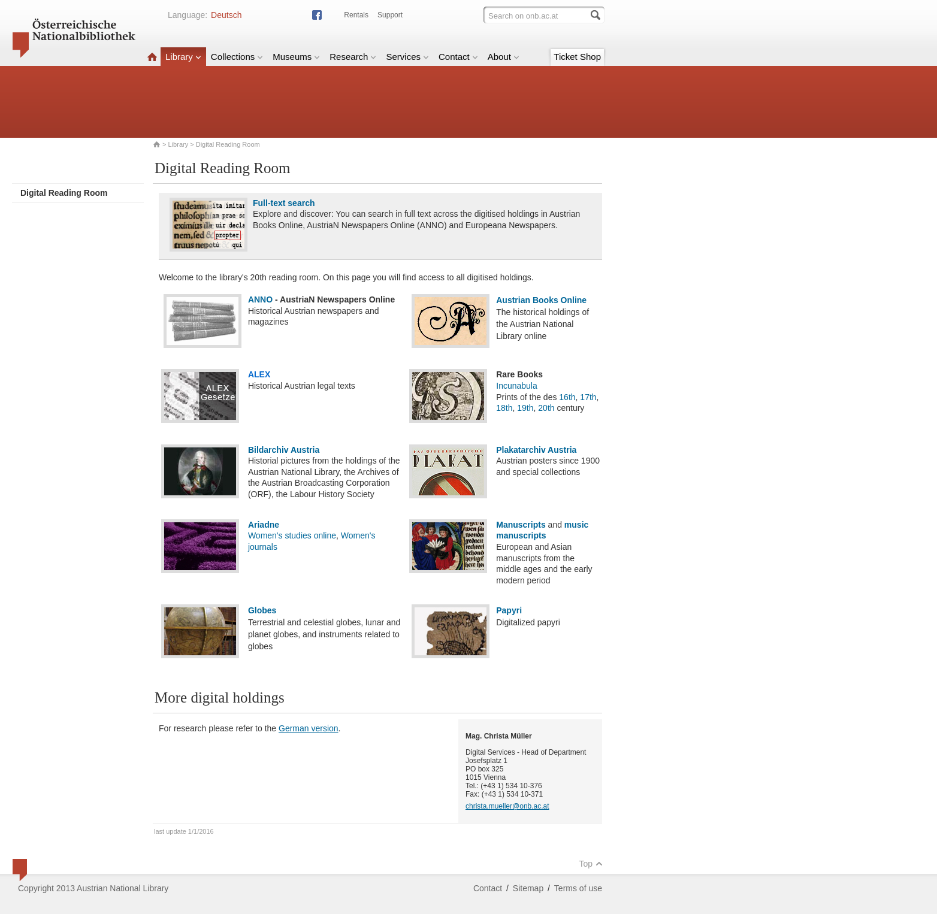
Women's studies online (292, 535)
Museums (296, 57)
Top (591, 863)
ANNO (260, 299)
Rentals (356, 15)
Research (353, 57)
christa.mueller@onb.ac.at (507, 806)
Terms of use (578, 888)
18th (504, 408)
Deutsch (226, 15)
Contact (458, 57)
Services (407, 57)
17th (588, 397)
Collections (237, 57)
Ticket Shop (577, 57)
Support (390, 15)
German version (308, 728)
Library (183, 57)
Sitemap (528, 888)
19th (525, 408)
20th (546, 408)
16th (567, 397)
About (503, 57)
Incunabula (516, 386)
